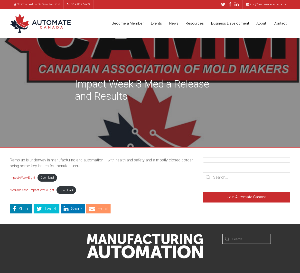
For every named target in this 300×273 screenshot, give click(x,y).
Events (156, 23)
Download (47, 177)
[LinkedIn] (236, 4)
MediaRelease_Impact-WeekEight (32, 190)
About (261, 23)
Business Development (230, 23)
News (173, 23)
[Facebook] (231, 4)
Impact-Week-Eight (22, 177)
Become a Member (128, 23)
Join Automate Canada (246, 197)
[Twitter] (224, 4)
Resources (195, 23)
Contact (280, 23)
